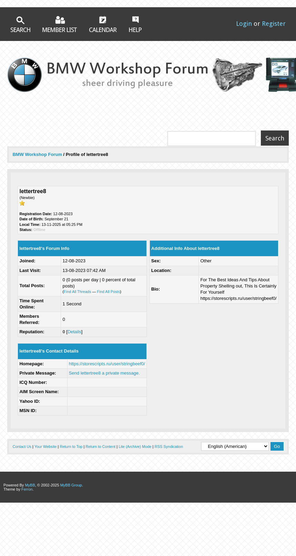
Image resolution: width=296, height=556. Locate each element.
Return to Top (71, 446)
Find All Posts (108, 292)
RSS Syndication (169, 446)
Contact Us (21, 446)
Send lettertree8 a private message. (104, 373)
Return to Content (100, 446)
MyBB (30, 485)
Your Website (45, 446)
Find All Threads (77, 292)
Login (244, 23)
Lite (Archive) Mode (135, 446)
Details (74, 331)
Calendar (103, 23)
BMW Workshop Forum (37, 154)
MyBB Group (71, 485)
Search (20, 24)
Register (274, 23)
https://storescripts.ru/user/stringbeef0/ (107, 363)
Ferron (26, 489)
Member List (59, 24)
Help (135, 24)
